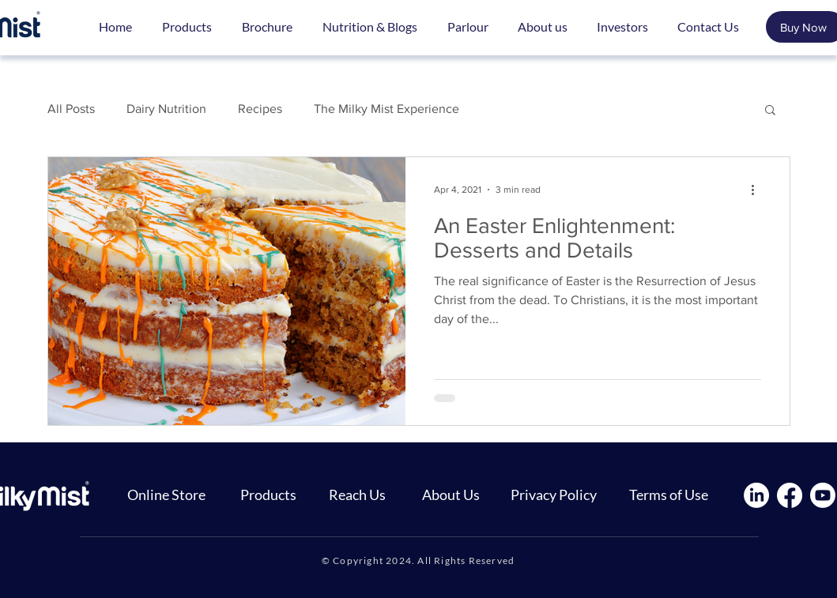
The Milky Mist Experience (386, 108)
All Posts (71, 108)
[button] (770, 111)
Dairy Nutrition (166, 108)
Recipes (260, 108)
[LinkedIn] (756, 495)
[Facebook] (789, 495)
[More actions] (758, 189)
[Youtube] (822, 495)
